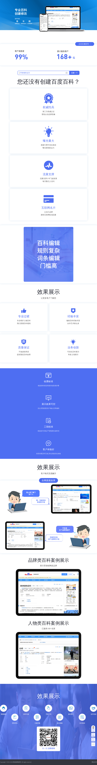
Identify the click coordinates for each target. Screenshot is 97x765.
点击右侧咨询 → (85, 44)
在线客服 (93, 730)
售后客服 (93, 734)
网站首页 (94, 762)
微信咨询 (93, 739)
